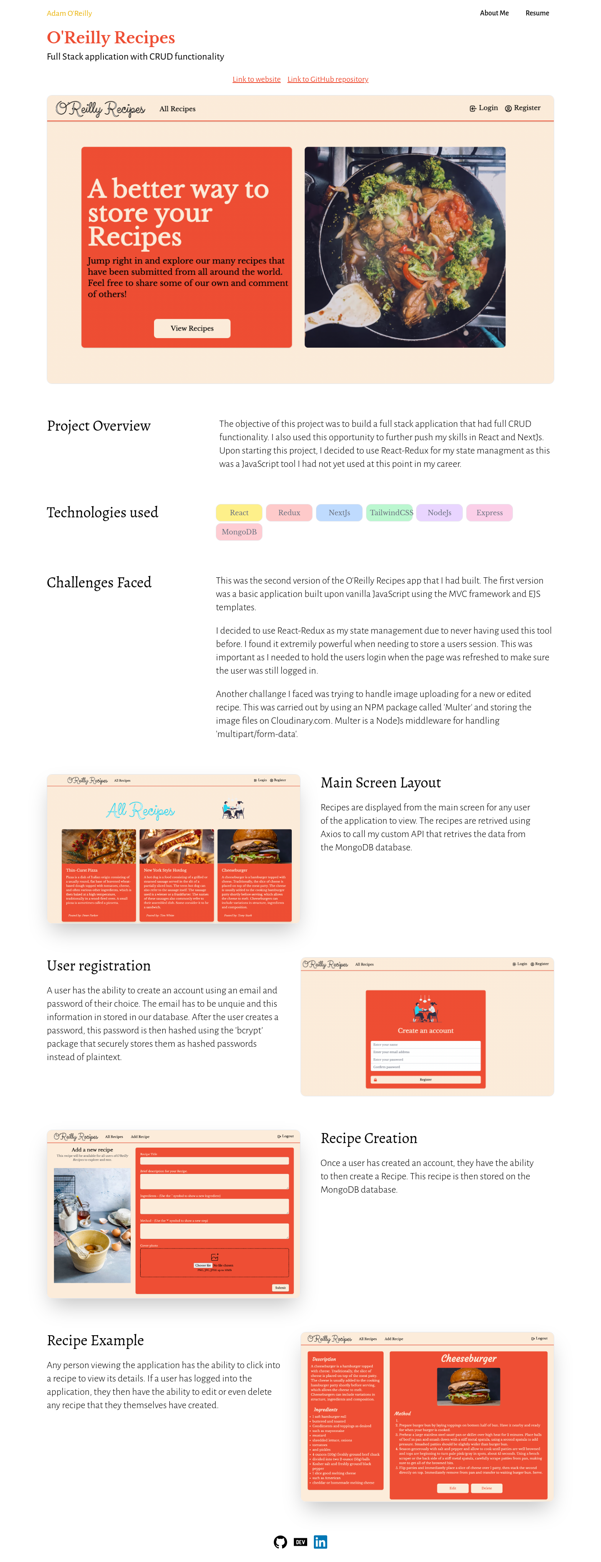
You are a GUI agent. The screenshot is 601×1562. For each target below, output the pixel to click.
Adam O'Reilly (69, 13)
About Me (494, 13)
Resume (537, 13)
